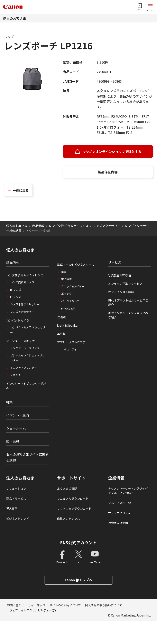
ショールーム (16, 428)
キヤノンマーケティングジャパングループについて (128, 490)
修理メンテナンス (68, 518)
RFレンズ (15, 290)
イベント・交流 (17, 415)
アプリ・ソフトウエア (71, 342)
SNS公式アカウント (78, 542)
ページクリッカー (71, 301)
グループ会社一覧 (119, 503)
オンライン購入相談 (121, 292)
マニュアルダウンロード (73, 498)
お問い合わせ (15, 605)
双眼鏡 (61, 317)
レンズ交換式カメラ (22, 282)
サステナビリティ (119, 513)
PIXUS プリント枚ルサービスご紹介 (128, 302)
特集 (9, 402)
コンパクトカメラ (17, 320)
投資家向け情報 (118, 523)
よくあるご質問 (67, 488)
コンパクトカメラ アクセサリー (27, 329)
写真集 (61, 334)
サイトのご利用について (65, 605)
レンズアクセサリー (106, 226)
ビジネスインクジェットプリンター (27, 357)
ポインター (67, 294)
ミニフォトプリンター (23, 367)
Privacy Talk (68, 308)
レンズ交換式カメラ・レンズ (69, 226)
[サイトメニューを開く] (150, 7)
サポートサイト (71, 478)
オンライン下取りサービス (125, 284)
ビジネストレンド (17, 518)
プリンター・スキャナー (22, 341)
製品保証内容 (108, 171)
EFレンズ (15, 297)
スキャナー (17, 375)
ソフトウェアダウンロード (74, 508)
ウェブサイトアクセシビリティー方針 (33, 610)
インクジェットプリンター (26, 348)
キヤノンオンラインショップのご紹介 (128, 315)
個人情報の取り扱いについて (103, 605)
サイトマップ (36, 605)
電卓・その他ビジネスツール (75, 265)
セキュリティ (69, 349)
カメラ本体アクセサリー (24, 304)
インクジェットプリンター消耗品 (26, 386)
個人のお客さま (14, 18)
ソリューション (16, 488)
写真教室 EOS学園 (119, 275)
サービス (114, 262)
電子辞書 (66, 279)
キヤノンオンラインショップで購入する (112, 151)
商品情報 (38, 226)
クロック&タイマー (72, 286)
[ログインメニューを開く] (139, 7)
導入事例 (12, 508)
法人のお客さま (20, 478)
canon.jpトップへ (78, 579)
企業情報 (116, 478)
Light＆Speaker (67, 325)
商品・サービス (16, 498)
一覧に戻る (20, 190)
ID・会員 (12, 441)
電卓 (63, 272)
